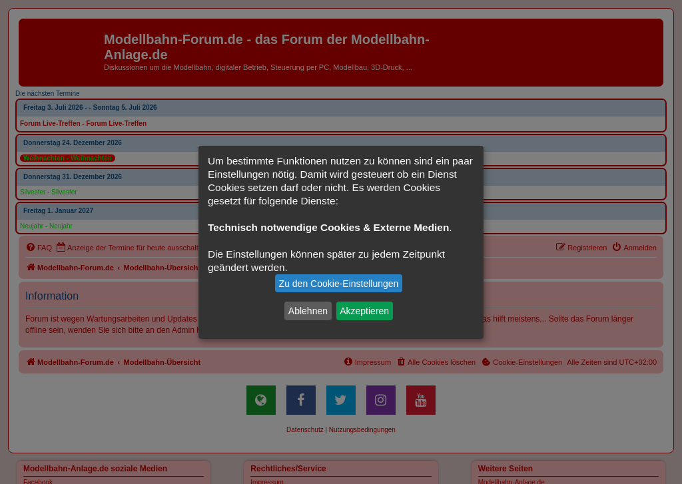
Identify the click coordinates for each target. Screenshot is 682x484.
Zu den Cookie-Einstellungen (339, 283)
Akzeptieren (364, 311)
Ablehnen (308, 311)
